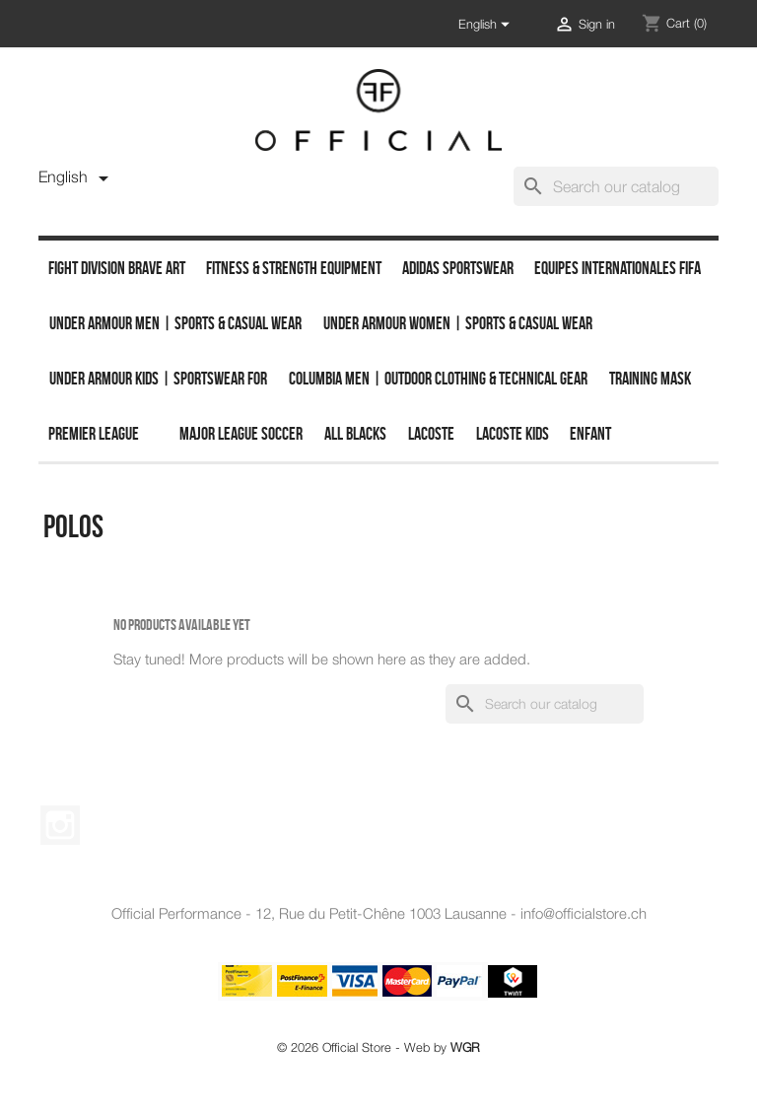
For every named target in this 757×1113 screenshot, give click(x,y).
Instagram (60, 825)
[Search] (616, 186)
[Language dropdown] (487, 25)
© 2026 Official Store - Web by (378, 1047)
